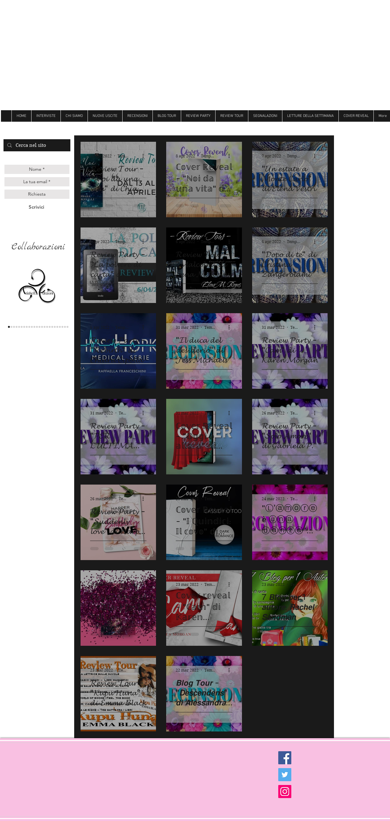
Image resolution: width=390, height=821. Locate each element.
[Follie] (45, 327)
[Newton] (55, 327)
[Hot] (52, 327)
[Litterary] (39, 327)
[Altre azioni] (145, 156)
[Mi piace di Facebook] (354, 127)
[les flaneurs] (22, 327)
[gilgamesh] (19, 327)
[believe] (57, 327)
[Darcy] (29, 327)
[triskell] (9, 327)
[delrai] (27, 327)
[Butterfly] (42, 327)
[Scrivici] (36, 207)
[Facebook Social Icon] (284, 757)
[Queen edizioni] (14, 327)
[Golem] (65, 327)
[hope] (32, 327)
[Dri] (50, 327)
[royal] (60, 327)
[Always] (47, 327)
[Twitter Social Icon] (284, 774)
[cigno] (34, 327)
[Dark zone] (67, 327)
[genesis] (17, 327)
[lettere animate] (11, 327)
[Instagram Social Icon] (284, 791)
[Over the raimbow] (37, 327)
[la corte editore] (24, 327)
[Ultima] (62, 327)
